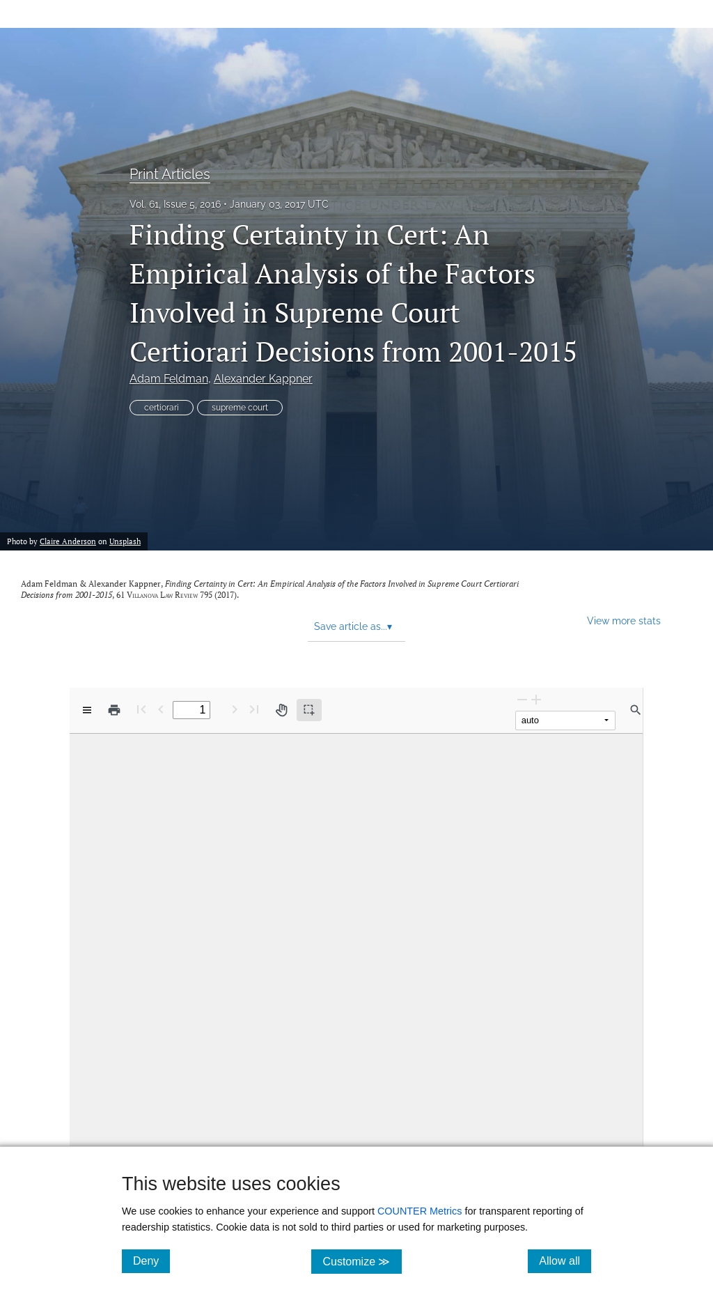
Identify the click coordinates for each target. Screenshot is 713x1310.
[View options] (87, 710)
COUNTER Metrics (419, 1211)
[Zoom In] (536, 699)
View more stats (624, 620)
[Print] (114, 710)
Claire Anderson (68, 541)
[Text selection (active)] (309, 710)
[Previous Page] (160, 709)
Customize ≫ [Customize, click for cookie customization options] (361, 1260)
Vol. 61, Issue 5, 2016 (175, 204)
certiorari (161, 408)
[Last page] (254, 709)
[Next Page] (234, 709)
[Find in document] (635, 710)
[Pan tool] (281, 710)
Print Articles (170, 174)
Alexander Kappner (263, 378)
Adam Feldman (169, 378)
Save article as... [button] (353, 626)
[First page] (141, 709)
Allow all (565, 1260)
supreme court (240, 408)
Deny (151, 1260)
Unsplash (125, 541)
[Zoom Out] (522, 699)
